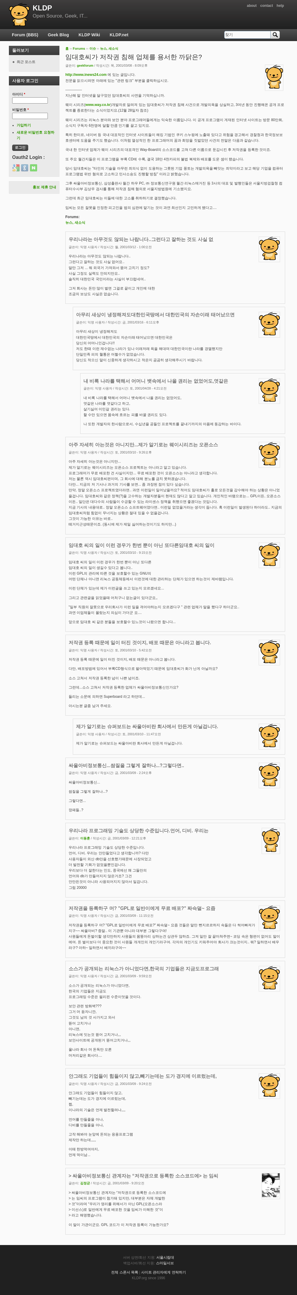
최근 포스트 (26, 62)
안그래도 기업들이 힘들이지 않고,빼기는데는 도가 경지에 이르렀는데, (143, 1076)
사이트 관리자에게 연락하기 (163, 1272)
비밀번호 (20, 110)
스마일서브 (165, 1263)
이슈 (92, 48)
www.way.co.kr (97, 105)
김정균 (85, 1183)
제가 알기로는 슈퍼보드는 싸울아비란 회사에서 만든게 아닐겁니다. (147, 726)
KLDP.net (119, 34)
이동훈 (85, 838)
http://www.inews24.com (86, 75)
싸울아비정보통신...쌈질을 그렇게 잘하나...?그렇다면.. (126, 765)
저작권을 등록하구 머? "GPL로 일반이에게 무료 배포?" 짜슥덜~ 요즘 (142, 908)
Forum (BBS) (25, 34)
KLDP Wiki (89, 34)
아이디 (18, 94)
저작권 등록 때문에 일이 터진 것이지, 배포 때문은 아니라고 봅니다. (140, 642)
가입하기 (24, 125)
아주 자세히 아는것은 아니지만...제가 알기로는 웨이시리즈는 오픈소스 (143, 444)
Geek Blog (58, 34)
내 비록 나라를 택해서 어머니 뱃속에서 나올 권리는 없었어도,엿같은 (155, 381)
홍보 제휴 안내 (44, 187)
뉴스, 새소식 (109, 48)
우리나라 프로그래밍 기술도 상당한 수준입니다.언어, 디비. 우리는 (138, 830)
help (280, 6)
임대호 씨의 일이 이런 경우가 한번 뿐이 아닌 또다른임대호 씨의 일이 (141, 545)
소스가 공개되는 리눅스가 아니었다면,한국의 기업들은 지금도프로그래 (144, 968)
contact (266, 6)
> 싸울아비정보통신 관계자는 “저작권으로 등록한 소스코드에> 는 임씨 (143, 1175)
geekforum (85, 65)
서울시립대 (165, 1257)
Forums (79, 48)
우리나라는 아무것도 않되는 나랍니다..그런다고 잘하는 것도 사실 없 (141, 239)
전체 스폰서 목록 (124, 1272)
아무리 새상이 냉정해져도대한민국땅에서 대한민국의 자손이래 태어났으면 (155, 314)
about (252, 6)
